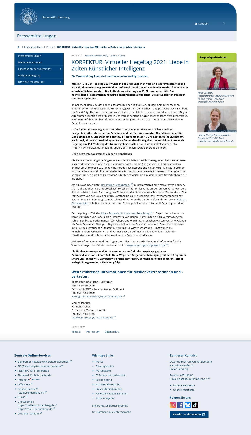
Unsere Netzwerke (184, 385)
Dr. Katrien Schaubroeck (115, 185)
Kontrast (203, 23)
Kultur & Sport (118, 55)
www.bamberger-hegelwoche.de (146, 245)
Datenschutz (112, 331)
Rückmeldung (104, 379)
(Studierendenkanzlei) (31, 392)
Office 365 (24, 384)
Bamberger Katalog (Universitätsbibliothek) (43, 361)
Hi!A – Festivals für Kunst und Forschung (125, 213)
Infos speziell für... (33, 47)
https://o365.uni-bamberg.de (35, 409)
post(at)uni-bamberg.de (193, 379)
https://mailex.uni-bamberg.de (36, 405)
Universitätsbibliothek (109, 389)
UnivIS (21, 397)
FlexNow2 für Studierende (33, 370)
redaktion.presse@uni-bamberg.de (92, 317)
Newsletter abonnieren (187, 414)
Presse (49, 47)
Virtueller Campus (28, 413)
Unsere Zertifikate (184, 390)
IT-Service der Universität (111, 375)
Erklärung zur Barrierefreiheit (110, 405)
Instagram (173, 405)
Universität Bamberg (46, 18)
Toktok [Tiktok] (195, 405)
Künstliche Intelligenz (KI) (97, 55)
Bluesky (188, 405)
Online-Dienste (27, 389)
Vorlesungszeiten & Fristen (111, 393)
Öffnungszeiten (105, 366)
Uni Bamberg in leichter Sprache (111, 412)
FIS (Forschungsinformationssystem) (39, 366)
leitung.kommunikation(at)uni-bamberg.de (96, 296)
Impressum (92, 331)
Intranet (22, 379)
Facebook (180, 405)
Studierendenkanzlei (108, 384)
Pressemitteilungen (36, 36)
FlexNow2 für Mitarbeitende (34, 375)
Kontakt (76, 331)
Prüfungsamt (103, 370)
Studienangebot (105, 398)
